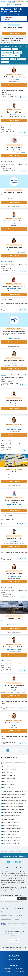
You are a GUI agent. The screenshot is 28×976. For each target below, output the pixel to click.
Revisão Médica (18, 912)
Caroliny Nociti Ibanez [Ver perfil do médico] (14, 247)
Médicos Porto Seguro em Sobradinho (11, 831)
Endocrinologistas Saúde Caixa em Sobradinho (13, 794)
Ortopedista (5, 58)
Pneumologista (21, 58)
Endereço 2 (10, 161)
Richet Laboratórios (19, 971)
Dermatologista (15, 55)
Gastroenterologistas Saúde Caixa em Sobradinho (14, 800)
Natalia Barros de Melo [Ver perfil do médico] (14, 574)
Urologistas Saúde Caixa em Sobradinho (12, 815)
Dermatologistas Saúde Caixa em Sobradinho (13, 809)
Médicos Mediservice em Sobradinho (11, 828)
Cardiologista (18, 52)
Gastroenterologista (7, 52)
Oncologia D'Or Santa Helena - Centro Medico (12, 378)
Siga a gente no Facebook (16, 867)
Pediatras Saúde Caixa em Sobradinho (11, 797)
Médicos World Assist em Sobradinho (11, 843)
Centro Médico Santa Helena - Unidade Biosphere (12, 91)
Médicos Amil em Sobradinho (9, 834)
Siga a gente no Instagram (12, 867)
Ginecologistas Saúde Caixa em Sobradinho (12, 806)
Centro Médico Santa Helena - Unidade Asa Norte (14, 126)
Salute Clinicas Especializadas (9, 769)
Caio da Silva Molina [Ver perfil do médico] (14, 112)
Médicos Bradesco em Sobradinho (10, 825)
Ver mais (5, 62)
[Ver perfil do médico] (14, 70)
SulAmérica (8, 971)
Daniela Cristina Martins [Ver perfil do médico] (14, 723)
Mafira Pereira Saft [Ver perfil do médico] (14, 538)
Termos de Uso (18, 915)
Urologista (12, 58)
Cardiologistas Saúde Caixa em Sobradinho (12, 803)
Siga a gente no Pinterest (21, 867)
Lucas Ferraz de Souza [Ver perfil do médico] (14, 147)
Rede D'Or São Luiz (8, 968)
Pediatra (15, 49)
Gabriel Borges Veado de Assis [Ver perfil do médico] (14, 647)
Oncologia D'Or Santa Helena (14, 27)
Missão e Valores (19, 908)
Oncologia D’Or (19, 968)
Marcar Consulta (10, 851)
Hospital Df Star (4, 521)
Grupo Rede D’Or (21, 947)
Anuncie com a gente (6, 919)
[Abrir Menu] (2, 5)
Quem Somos (4, 908)
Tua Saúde (3, 1)
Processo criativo (5, 912)
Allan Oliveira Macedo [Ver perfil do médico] (14, 400)
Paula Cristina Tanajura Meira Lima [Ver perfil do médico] (14, 77)
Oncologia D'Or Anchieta (8, 784)
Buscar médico (11, 1)
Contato (17, 919)
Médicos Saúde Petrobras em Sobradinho (12, 840)
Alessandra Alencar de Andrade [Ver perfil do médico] (14, 286)
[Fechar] (26, 46)
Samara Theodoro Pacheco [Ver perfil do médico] (14, 360)
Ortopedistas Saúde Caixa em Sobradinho (12, 812)
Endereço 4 (24, 374)
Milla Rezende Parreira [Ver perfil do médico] (14, 427)
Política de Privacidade (6, 915)
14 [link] (20, 750)
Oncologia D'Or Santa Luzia (8, 775)
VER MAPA (23, 97)
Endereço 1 (3, 161)
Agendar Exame (20, 1)
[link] (23, 750)
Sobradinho (18, 851)
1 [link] (7, 750)
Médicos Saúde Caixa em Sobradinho (11, 837)
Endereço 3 (17, 374)
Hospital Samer (6, 787)
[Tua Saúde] (14, 862)
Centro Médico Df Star (7, 519)
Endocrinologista (6, 49)
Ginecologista (5, 55)
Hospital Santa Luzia (7, 781)
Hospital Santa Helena (6, 94)
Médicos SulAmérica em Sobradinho (10, 822)
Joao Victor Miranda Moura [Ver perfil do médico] (14, 221)
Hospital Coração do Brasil (8, 778)
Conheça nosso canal (7, 867)
